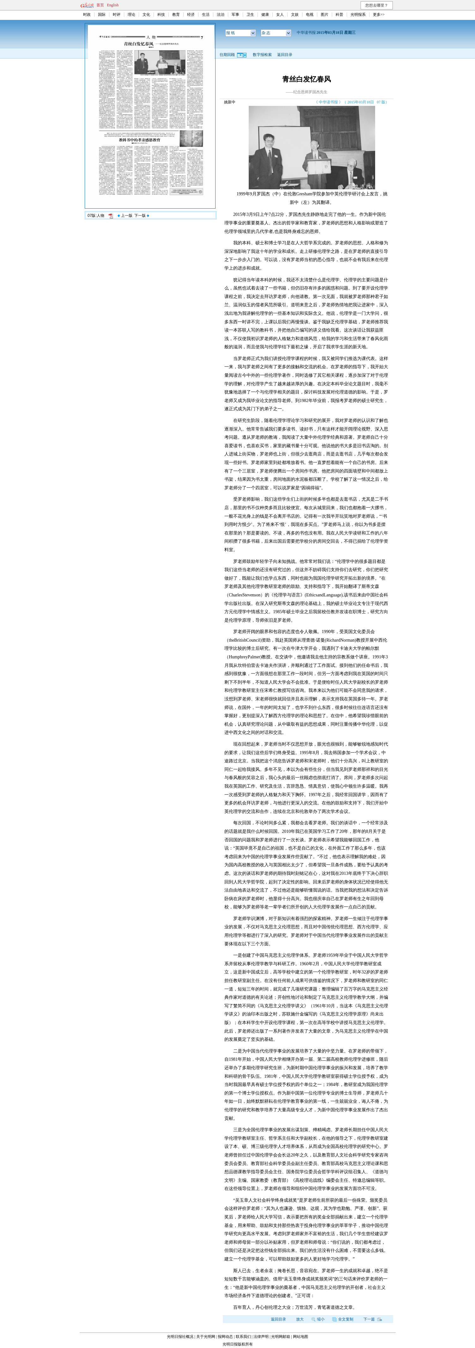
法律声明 (261, 1336)
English (113, 5)
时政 (87, 14)
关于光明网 (205, 1336)
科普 (339, 14)
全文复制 (342, 1319)
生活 (206, 14)
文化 (146, 14)
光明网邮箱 (280, 1336)
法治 (220, 14)
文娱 (295, 14)
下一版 (141, 215)
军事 (235, 14)
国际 (102, 14)
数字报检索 (262, 54)
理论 (131, 14)
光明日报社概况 (180, 1336)
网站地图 (300, 1336)
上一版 (125, 215)
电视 (310, 14)
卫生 (250, 14)
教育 (176, 14)
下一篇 (372, 1319)
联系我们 (243, 1336)
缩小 (318, 1319)
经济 (191, 14)
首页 (100, 5)
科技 (161, 14)
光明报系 (358, 14)
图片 (324, 14)
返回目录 (284, 54)
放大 (300, 1319)
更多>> (379, 14)
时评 (116, 14)
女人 (280, 14)
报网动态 (225, 1336)
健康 (265, 14)
